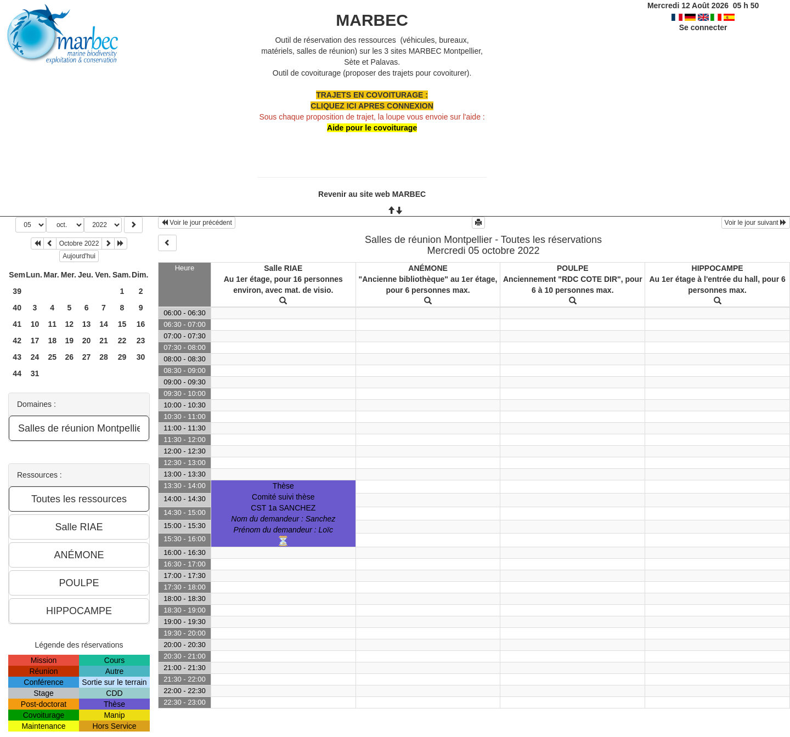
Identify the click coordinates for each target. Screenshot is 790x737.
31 (35, 373)
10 (35, 324)
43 (17, 357)
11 (52, 324)
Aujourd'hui (79, 256)
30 (141, 357)
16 (141, 324)
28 (103, 357)
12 (69, 324)
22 (122, 340)
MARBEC (372, 20)
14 (103, 324)
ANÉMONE (428, 268)
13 (86, 324)
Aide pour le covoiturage (372, 127)
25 (52, 357)
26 (69, 357)
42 (17, 340)
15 (122, 324)
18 (52, 340)
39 (17, 291)
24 (35, 357)
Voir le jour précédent (196, 222)
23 (141, 340)
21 (103, 340)
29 (122, 357)
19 (69, 340)
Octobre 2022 (79, 243)
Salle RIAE (283, 268)
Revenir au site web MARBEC (372, 194)
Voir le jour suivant (756, 222)
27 (86, 357)
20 (86, 340)
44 (17, 373)
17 (35, 340)
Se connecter (703, 27)
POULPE (573, 268)
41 (17, 324)
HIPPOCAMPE (717, 268)
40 (17, 307)
